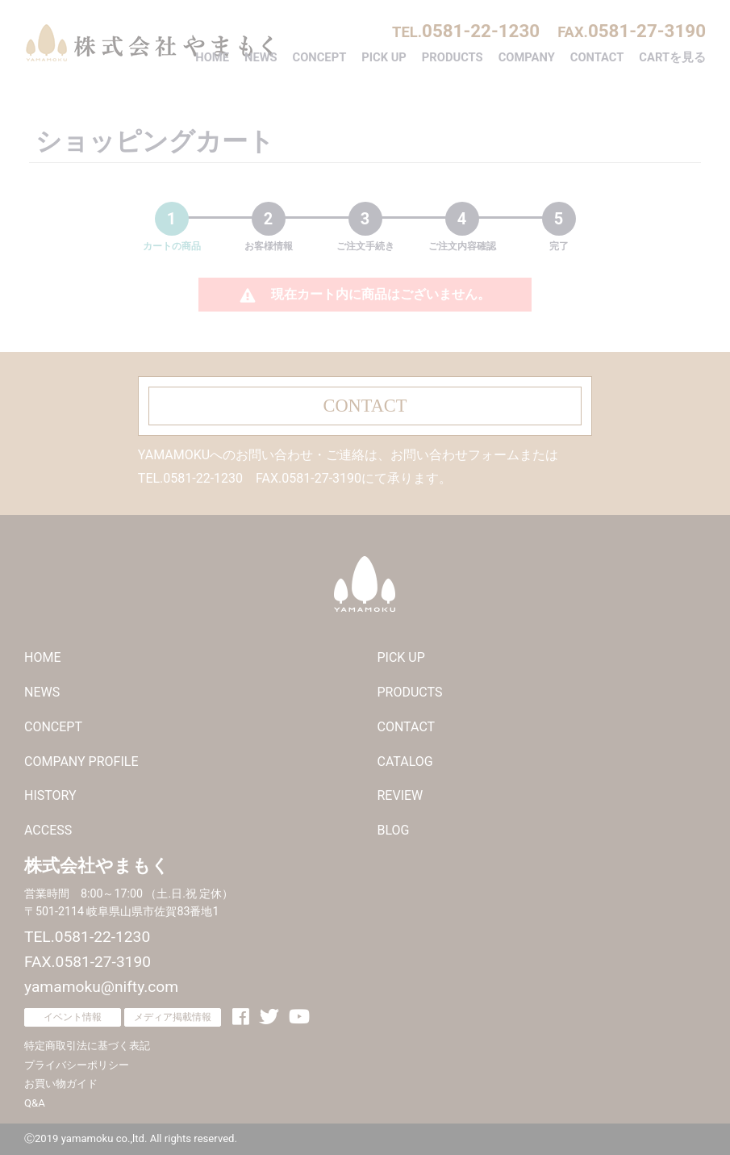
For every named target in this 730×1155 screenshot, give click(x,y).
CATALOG (405, 761)
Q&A (34, 1103)
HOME (212, 57)
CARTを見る (672, 57)
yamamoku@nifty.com (101, 986)
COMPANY (526, 57)
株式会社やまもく (149, 42)
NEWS (260, 57)
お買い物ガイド (61, 1084)
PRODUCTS (452, 57)
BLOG (394, 830)
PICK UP (384, 57)
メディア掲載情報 (172, 1017)
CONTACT (597, 57)
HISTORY (50, 795)
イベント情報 (73, 1017)
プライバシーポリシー (76, 1065)
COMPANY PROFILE (81, 761)
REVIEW (400, 795)
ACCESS (48, 830)
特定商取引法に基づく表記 (87, 1046)
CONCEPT (320, 57)
